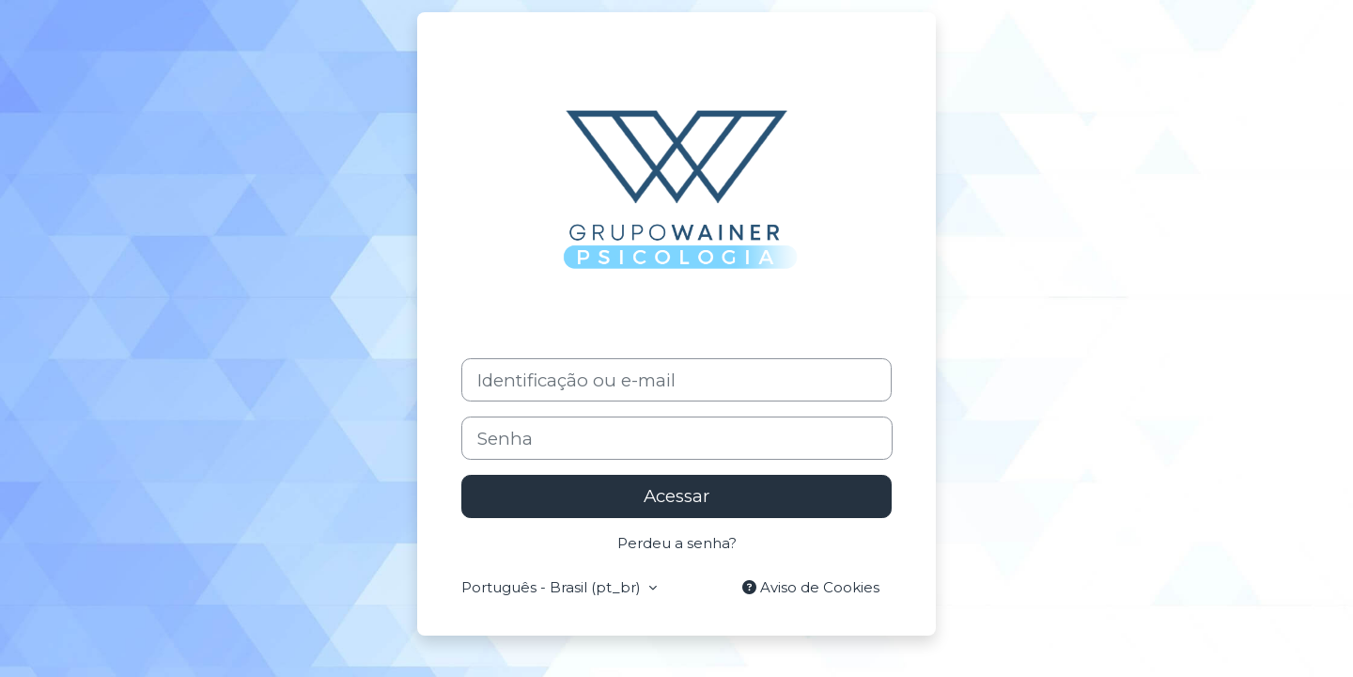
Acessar (676, 496)
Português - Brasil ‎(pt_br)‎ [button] (553, 587)
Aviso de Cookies (810, 587)
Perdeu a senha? (677, 543)
